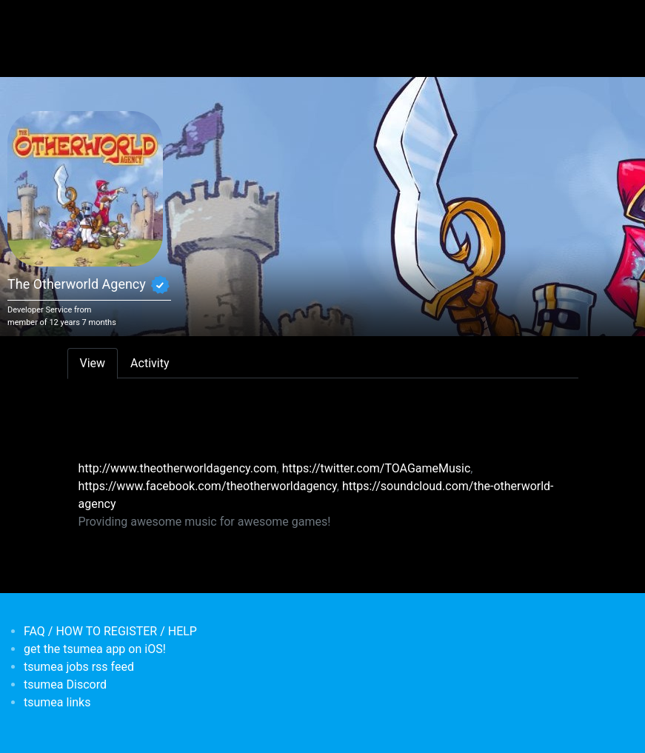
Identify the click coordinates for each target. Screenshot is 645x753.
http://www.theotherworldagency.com (177, 468)
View (93, 363)
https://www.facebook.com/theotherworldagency (207, 486)
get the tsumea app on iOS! (95, 649)
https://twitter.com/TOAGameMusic (376, 468)
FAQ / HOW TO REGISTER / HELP (110, 631)
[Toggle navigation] (77, 21)
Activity (149, 363)
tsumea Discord (65, 684)
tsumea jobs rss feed (79, 667)
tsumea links (57, 702)
